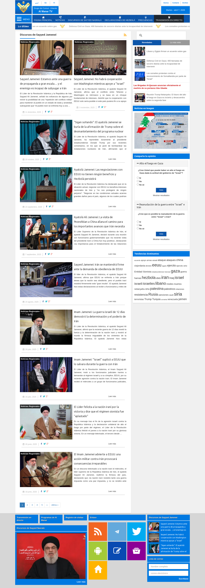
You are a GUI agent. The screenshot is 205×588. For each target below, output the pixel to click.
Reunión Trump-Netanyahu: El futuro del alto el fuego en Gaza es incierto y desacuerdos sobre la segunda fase (166, 97)
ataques (171, 260)
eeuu (156, 265)
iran (165, 277)
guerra (183, 271)
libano (160, 283)
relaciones (180, 289)
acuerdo (137, 260)
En (46, 3)
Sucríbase (183, 579)
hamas (137, 278)
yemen (182, 299)
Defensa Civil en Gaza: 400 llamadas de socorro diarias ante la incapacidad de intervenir (112, 26)
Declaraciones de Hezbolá (120, 18)
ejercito (171, 265)
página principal (43, 18)
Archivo (185, 3)
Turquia (156, 299)
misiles (170, 284)
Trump (148, 299)
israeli (138, 283)
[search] (161, 35)
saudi (171, 295)
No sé (141, 185)
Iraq (171, 278)
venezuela (172, 299)
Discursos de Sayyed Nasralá (85, 18)
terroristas (139, 299)
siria (178, 294)
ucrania (164, 299)
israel (179, 277)
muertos (178, 284)
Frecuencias (145, 18)
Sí (140, 178)
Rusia (153, 294)
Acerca (166, 3)
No (140, 181)
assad (154, 260)
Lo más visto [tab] (175, 42)
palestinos (169, 288)
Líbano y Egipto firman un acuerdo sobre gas (36, 26)
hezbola (149, 277)
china (179, 260)
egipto (164, 266)
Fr (54, 3)
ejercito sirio (182, 266)
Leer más (112, 159)
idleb (158, 278)
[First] (54, 505)
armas (149, 260)
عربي (37, 3)
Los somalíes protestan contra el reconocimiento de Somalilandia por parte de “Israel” (166, 76)
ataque (162, 260)
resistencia (141, 294)
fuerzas (167, 272)
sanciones (163, 295)
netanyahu (139, 289)
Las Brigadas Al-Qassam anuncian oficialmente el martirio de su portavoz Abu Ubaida (157, 86)
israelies (149, 283)
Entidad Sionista (142, 271)
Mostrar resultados (161, 195)
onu (147, 288)
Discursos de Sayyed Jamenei (163, 517)
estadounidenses (158, 272)
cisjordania (139, 265)
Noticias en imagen (144, 108)
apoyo (143, 260)
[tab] (161, 163)
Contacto (175, 3)
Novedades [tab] (147, 42)
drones (149, 266)
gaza (175, 271)
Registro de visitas (74, 517)
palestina (157, 289)
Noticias (60, 18)
